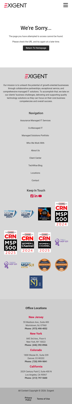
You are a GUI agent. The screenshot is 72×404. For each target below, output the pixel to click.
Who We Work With (35, 143)
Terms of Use (43, 399)
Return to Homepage (36, 48)
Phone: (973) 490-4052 (36, 328)
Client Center (35, 158)
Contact (35, 180)
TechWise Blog (35, 165)
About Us (35, 150)
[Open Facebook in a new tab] (32, 196)
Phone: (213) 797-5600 (36, 378)
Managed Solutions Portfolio (35, 135)
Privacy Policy (28, 399)
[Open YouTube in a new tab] (40, 196)
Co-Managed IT (35, 128)
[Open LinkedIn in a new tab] (36, 196)
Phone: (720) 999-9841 (36, 361)
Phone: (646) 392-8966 (36, 345)
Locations (35, 173)
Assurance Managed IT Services (35, 121)
